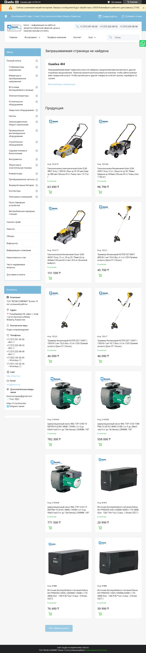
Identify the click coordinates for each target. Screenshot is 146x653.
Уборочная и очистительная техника (20, 166)
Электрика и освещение (20, 197)
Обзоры (10, 236)
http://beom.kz (13, 376)
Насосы (12, 116)
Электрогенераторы (19, 96)
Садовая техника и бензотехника (18, 152)
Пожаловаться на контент (96, 650)
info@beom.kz (13, 385)
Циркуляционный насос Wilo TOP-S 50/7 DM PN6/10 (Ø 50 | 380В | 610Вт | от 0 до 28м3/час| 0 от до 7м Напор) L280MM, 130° (118, 427)
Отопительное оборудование (16, 103)
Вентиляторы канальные (61, 84)
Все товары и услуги (59, 628)
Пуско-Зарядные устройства (17, 204)
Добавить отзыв (134, 16)
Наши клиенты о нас (16, 257)
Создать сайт (25, 2)
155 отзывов (116, 2)
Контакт (77, 37)
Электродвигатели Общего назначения (18, 123)
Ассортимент (31, 37)
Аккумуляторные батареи (21, 185)
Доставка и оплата (16, 274)
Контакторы (15, 191)
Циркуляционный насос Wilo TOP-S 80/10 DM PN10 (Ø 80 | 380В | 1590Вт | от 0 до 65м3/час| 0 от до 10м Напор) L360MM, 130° (68, 427)
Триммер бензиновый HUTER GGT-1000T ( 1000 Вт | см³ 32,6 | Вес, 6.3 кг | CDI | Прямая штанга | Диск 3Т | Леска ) (67, 343)
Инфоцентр (12, 243)
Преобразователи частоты (22, 179)
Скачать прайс (14, 222)
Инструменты (15, 159)
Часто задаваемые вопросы (16, 266)
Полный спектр (14, 61)
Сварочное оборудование (21, 110)
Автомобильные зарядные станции (22, 212)
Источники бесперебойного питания (21, 88)
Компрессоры (15, 173)
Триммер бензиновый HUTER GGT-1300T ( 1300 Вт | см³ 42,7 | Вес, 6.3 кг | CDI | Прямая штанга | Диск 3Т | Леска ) (117, 343)
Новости (11, 229)
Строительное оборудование (16, 143)
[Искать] (111, 37)
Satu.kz (86, 648)
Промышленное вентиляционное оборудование (17, 133)
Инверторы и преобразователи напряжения (17, 78)
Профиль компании (56, 37)
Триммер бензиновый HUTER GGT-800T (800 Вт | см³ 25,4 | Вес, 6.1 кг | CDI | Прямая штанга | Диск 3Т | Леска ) (117, 257)
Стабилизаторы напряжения (16, 68)
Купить (50, 191)
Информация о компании (19, 250)
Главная (13, 37)
